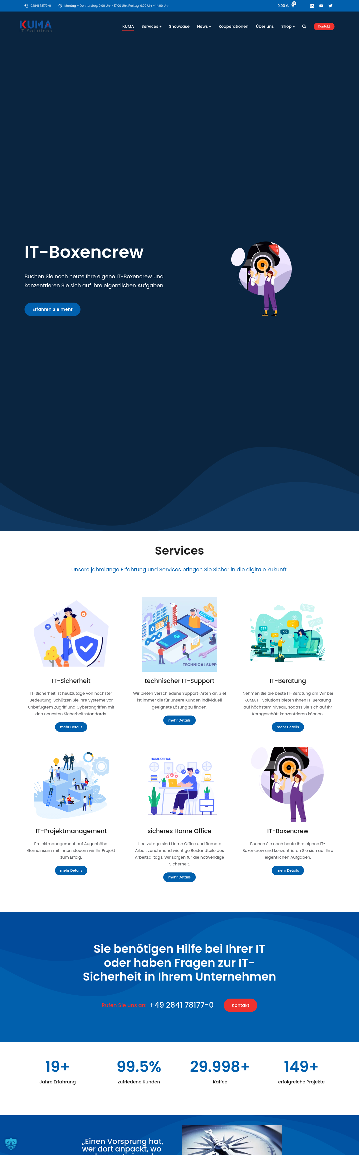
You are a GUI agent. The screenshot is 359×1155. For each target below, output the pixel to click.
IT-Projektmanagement (71, 831)
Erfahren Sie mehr (52, 309)
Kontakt (324, 26)
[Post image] (71, 634)
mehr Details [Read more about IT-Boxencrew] (288, 870)
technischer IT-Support (179, 681)
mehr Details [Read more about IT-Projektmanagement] (71, 870)
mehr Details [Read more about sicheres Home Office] (179, 877)
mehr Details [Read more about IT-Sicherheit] (71, 727)
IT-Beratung (288, 681)
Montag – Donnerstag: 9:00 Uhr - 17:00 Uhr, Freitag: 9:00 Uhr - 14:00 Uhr (116, 6)
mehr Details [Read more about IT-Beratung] (288, 727)
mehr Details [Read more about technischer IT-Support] (179, 720)
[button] (11, 1144)
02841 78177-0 (40, 6)
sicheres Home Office (180, 831)
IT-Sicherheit (71, 681)
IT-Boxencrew (287, 831)
